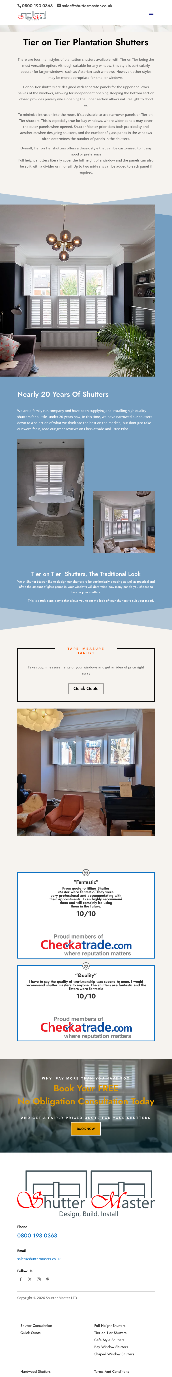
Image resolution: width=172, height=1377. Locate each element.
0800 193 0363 (37, 6)
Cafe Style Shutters (109, 1340)
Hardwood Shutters (35, 1371)
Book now (86, 1129)
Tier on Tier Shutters (110, 1332)
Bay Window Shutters (111, 1346)
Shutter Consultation (36, 1325)
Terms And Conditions (111, 1371)
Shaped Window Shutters (114, 1354)
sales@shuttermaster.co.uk (38, 1258)
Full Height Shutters (109, 1325)
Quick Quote (86, 688)
